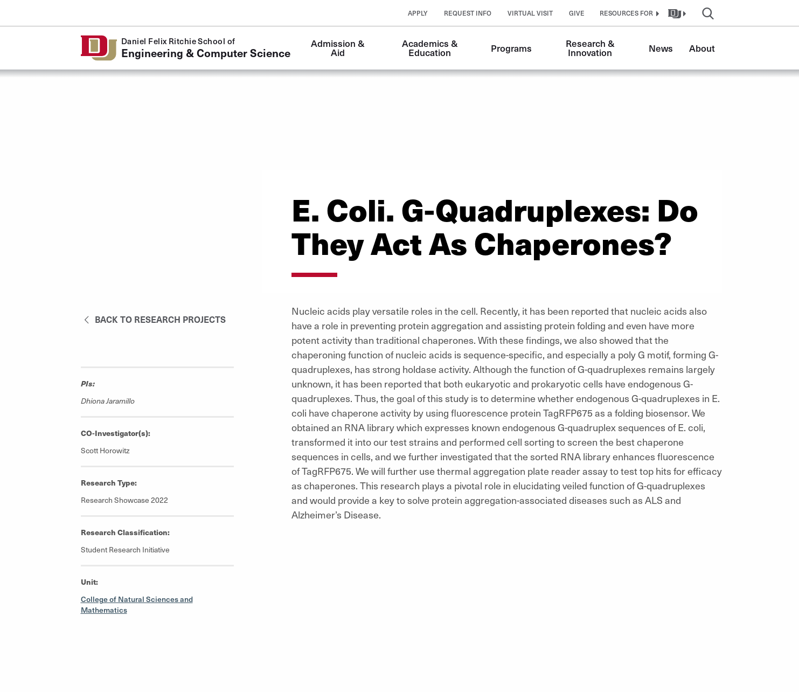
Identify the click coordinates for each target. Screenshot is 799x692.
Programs (511, 47)
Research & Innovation (591, 48)
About (702, 47)
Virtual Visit (530, 13)
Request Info (467, 13)
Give (577, 13)
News (661, 47)
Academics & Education (431, 48)
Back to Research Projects (153, 319)
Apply (418, 13)
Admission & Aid (339, 48)
